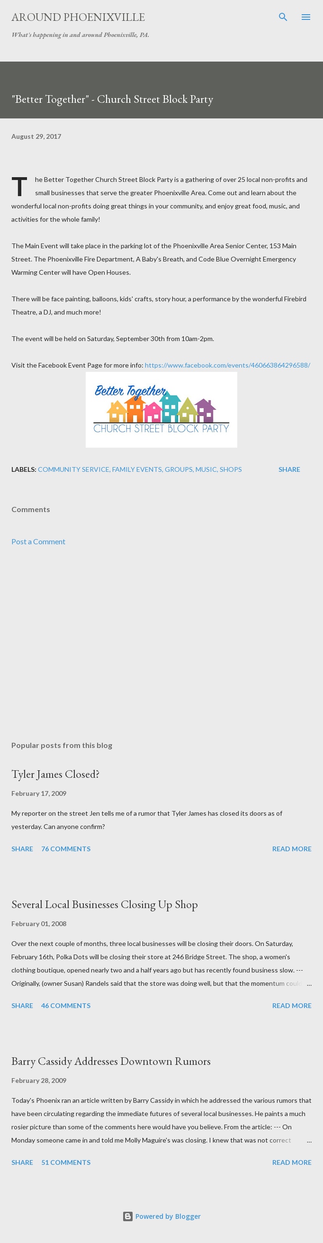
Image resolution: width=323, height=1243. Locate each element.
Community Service (73, 469)
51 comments (65, 1162)
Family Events (137, 469)
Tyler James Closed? (55, 773)
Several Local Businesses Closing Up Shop (104, 904)
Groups (179, 469)
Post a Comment (38, 541)
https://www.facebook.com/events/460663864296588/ (227, 365)
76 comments (65, 849)
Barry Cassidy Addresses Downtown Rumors (111, 1061)
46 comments (65, 1005)
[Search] (283, 17)
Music (206, 469)
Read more (292, 849)
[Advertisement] (161, 643)
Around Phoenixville (78, 16)
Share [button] (289, 469)
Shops (231, 469)
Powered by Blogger (161, 1216)
